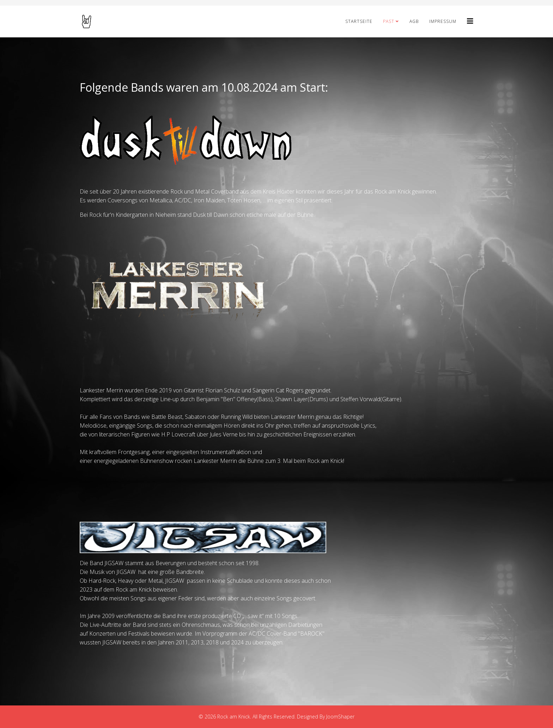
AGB (414, 21)
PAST (388, 21)
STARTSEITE (358, 21)
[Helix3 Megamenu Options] (470, 21)
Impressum (442, 21)
